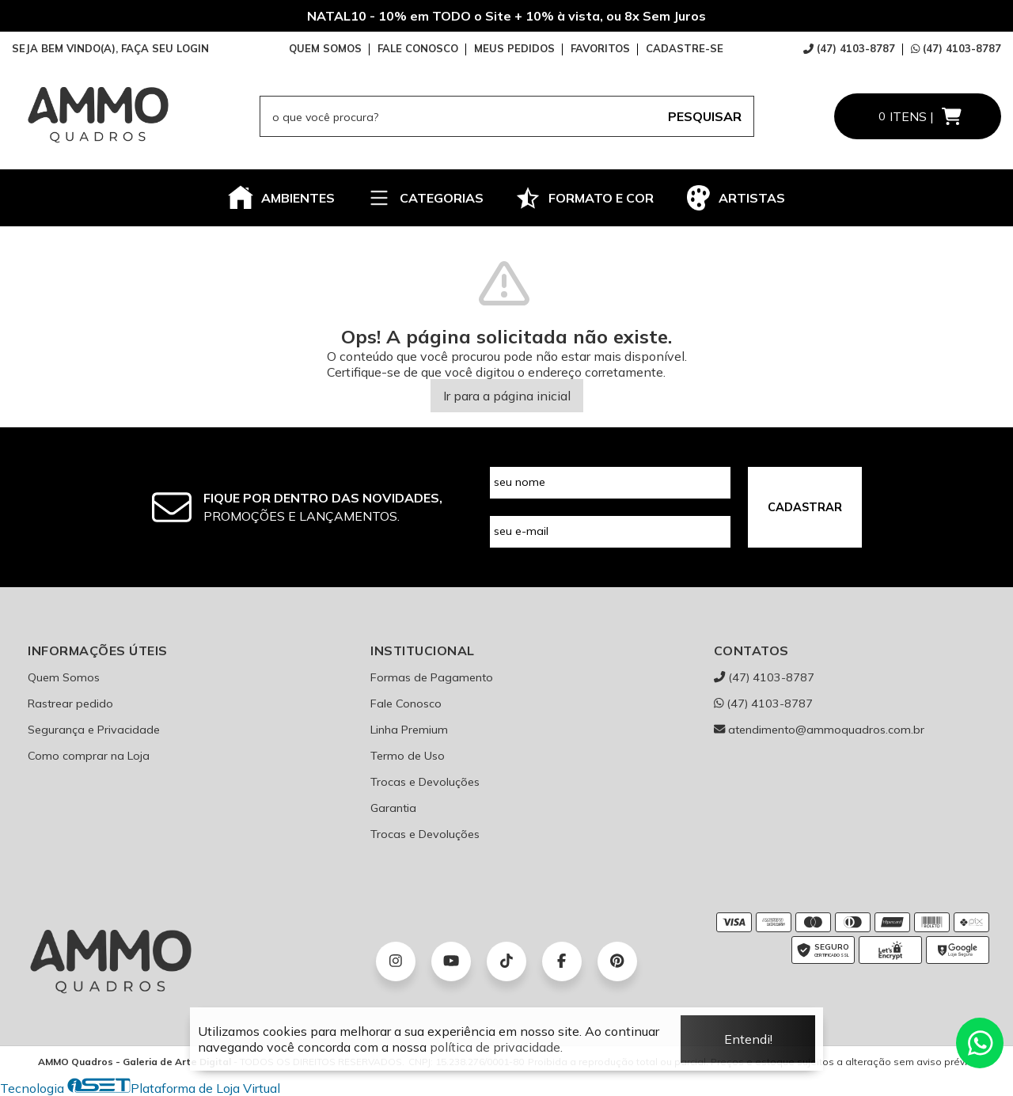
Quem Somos (64, 677)
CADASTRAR (805, 507)
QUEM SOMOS (325, 48)
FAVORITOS (600, 48)
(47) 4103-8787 (849, 48)
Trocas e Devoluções (425, 782)
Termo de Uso (407, 756)
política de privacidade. (496, 1047)
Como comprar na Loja (89, 756)
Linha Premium (409, 729)
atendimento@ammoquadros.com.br (819, 729)
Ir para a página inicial (507, 396)
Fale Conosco (406, 703)
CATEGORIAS (425, 197)
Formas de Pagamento (431, 677)
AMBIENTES (281, 197)
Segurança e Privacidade (94, 729)
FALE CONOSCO (418, 48)
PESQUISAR (705, 116)
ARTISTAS (735, 197)
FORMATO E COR (584, 197)
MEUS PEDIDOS (514, 48)
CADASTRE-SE (684, 48)
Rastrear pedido (70, 703)
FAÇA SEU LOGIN (165, 48)
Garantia (393, 808)
